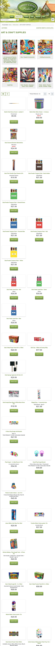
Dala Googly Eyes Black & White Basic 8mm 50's (10, 263)
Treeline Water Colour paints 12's (27, 330)
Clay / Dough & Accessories (27, 57)
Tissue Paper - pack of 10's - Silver (10, 580)
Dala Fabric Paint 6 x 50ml (9, 610)
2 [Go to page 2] (11, 629)
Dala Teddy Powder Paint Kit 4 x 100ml (27, 362)
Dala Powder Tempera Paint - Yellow (45, 175)
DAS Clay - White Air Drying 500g (27, 234)
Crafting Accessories (45, 57)
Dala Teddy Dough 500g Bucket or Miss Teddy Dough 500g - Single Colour (45, 394)
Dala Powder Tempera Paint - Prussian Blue (10, 175)
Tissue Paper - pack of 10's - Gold (27, 580)
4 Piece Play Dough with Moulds (45, 263)
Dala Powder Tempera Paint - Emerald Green (45, 144)
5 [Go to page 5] (18, 629)
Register (38, 16)
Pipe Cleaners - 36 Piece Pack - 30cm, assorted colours (45, 456)
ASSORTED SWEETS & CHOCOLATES (44, 28)
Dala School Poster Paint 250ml (10, 393)
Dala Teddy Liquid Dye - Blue (45, 204)
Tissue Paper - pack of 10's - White (27, 519)
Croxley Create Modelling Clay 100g (45, 425)
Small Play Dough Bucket (27, 296)
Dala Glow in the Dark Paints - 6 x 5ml (10, 425)
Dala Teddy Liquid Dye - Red (10, 204)
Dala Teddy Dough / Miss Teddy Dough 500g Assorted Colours (10, 456)
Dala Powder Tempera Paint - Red (27, 175)
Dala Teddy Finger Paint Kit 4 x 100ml (10, 234)
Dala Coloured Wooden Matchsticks (45, 112)
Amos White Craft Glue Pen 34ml (10, 330)
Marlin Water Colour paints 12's (45, 361)
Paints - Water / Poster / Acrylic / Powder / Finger (45, 85)
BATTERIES (4, 28)
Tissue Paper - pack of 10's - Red (45, 487)
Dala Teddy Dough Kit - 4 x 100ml (10, 362)
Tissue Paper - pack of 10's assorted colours (45, 580)
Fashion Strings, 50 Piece (10, 487)
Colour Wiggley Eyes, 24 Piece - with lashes (27, 487)
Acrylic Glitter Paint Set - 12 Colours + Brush (27, 610)
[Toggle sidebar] (52, 19)
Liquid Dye (10, 85)
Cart (43, 16)
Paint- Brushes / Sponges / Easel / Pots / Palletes (27, 85)
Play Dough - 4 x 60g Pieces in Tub (10, 296)
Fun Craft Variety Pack (27, 455)
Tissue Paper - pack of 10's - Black (10, 519)
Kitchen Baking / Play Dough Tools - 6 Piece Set (45, 330)
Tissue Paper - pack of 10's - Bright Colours (27, 550)
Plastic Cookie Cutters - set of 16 (45, 296)
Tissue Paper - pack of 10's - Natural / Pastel (45, 550)
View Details (45, 404)
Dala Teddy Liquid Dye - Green (27, 204)
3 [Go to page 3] (13, 629)
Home (11, 16)
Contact (26, 16)
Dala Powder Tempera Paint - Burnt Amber (27, 144)
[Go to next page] (21, 629)
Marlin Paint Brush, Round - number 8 (10, 112)
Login (32, 16)
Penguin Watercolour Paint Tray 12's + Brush (27, 425)
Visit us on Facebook (46, 638)
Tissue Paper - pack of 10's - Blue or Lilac (10, 550)
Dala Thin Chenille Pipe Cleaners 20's (10, 144)
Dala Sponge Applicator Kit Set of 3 (45, 234)
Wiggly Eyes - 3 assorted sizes (27, 262)
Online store (19, 16)
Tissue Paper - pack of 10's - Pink (45, 519)
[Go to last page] (23, 629)
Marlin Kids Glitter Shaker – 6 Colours (27, 112)
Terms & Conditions (46, 642)
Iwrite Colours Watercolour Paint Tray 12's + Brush (27, 393)
